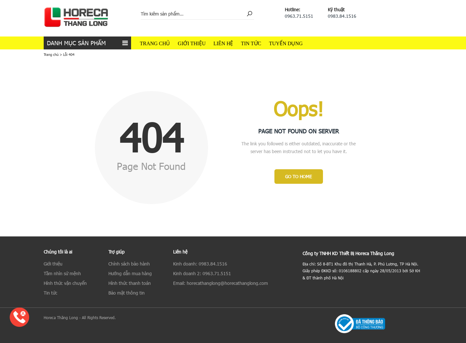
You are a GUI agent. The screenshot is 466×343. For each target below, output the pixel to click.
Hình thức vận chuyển (65, 283)
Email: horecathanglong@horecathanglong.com (220, 283)
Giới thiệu (191, 43)
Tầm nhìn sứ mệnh (62, 273)
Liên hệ (223, 43)
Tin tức (251, 43)
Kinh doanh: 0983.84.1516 (200, 264)
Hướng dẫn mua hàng (130, 273)
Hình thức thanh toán (129, 283)
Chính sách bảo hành (129, 264)
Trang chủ (155, 43)
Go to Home (298, 176)
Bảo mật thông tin (126, 293)
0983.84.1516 (342, 16)
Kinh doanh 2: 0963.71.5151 (202, 273)
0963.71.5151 (299, 16)
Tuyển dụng (286, 43)
